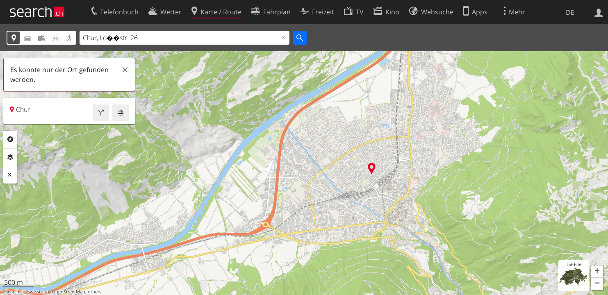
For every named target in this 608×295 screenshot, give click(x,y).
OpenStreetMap (68, 292)
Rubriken (10, 139)
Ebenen (10, 157)
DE (570, 12)
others (94, 292)
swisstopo (38, 292)
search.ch (15, 292)
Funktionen (10, 175)
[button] (597, 272)
